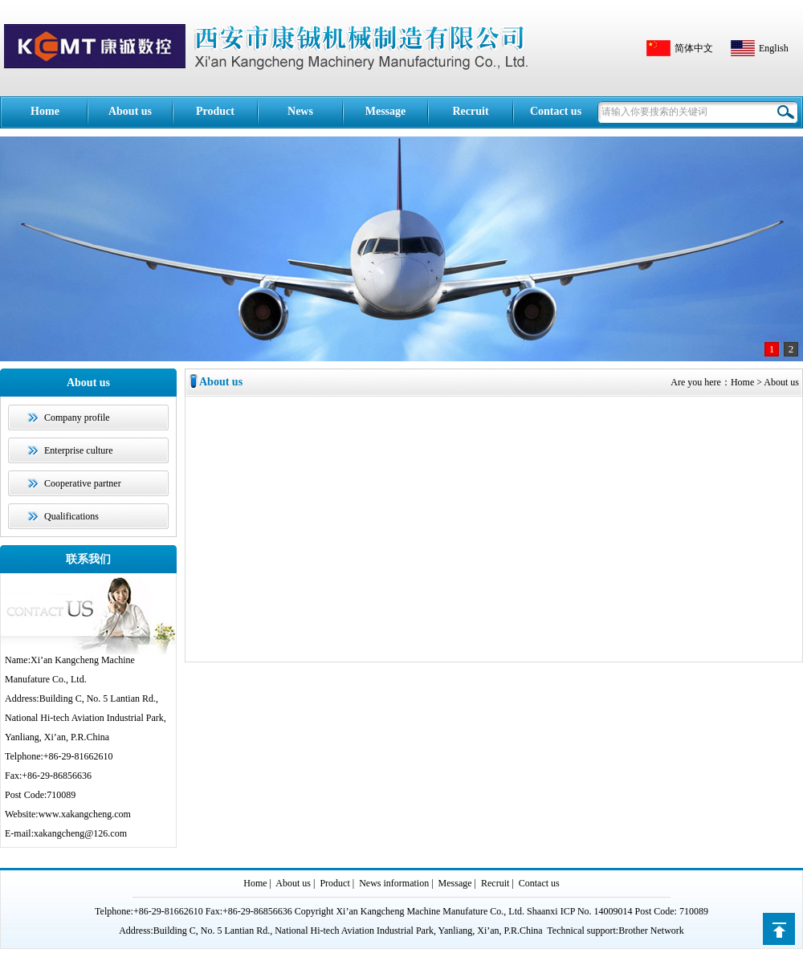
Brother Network (651, 930)
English (774, 48)
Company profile (77, 417)
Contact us (555, 111)
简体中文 (694, 48)
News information (300, 126)
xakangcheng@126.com (80, 833)
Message (385, 111)
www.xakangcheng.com (85, 814)
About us (130, 111)
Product (215, 111)
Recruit (470, 111)
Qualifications (71, 516)
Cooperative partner (82, 483)
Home (45, 111)
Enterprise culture (78, 450)
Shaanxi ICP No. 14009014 (580, 911)
